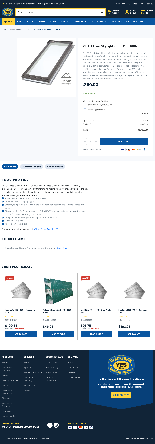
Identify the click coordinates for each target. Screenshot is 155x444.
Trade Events (74, 377)
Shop (26, 362)
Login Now (62, 248)
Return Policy (52, 367)
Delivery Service (98, 21)
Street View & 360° (134, 21)
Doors (5, 385)
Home (19, 21)
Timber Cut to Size (33, 372)
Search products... (26, 12)
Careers (71, 372)
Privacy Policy (52, 372)
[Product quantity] (90, 141)
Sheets (5, 375)
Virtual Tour (29, 385)
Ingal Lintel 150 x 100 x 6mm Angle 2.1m (133, 311)
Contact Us (116, 21)
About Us (65, 21)
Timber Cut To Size (47, 21)
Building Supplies (16, 29)
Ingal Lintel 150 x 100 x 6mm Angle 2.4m (96, 311)
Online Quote (80, 21)
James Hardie (8, 416)
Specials (30, 21)
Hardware (6, 411)
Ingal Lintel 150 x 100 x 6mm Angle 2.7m (20, 311)
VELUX (28, 29)
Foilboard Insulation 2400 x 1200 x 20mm (58, 311)
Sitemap (28, 390)
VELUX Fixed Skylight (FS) (46, 229)
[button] (8, 21)
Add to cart (124, 141)
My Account (51, 362)
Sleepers (6, 398)
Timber (5, 362)
